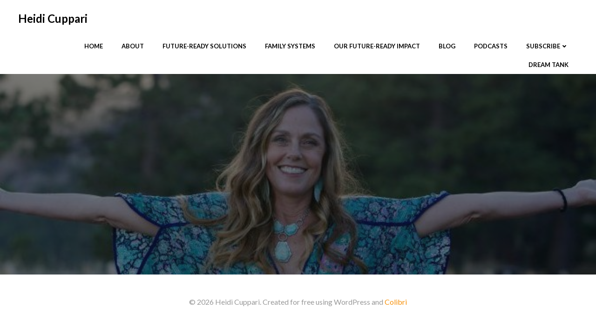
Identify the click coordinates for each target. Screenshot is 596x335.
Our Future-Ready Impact (377, 46)
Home (93, 46)
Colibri (396, 301)
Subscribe (547, 46)
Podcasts (491, 46)
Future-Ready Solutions (204, 46)
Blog (447, 46)
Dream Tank (548, 64)
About (133, 46)
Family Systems (290, 46)
